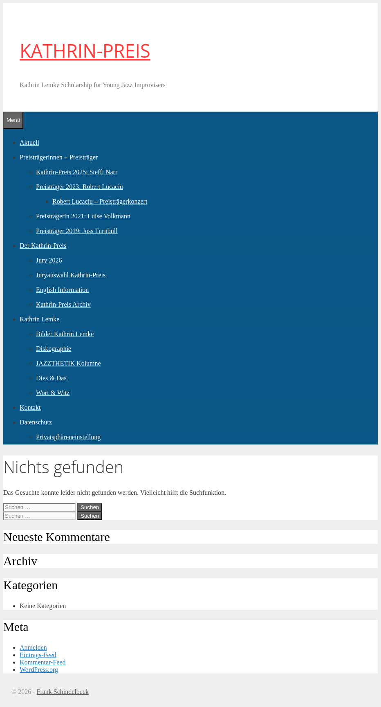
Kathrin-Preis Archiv (63, 304)
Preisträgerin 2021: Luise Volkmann (83, 216)
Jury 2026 (49, 260)
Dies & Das (51, 378)
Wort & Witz (52, 392)
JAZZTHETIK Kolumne (68, 363)
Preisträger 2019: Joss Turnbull (77, 230)
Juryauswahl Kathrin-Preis (70, 275)
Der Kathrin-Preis (43, 245)
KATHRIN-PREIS (85, 50)
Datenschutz (36, 422)
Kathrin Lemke (39, 319)
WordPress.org (39, 669)
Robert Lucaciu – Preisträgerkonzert (99, 201)
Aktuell (29, 142)
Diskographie (53, 348)
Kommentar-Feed (43, 662)
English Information (62, 289)
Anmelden (33, 647)
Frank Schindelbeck (62, 691)
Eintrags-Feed (38, 654)
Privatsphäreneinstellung (68, 436)
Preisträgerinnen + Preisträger (59, 157)
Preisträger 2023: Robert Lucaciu (79, 186)
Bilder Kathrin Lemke (65, 333)
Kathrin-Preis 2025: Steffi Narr (76, 171)
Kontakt (30, 407)
